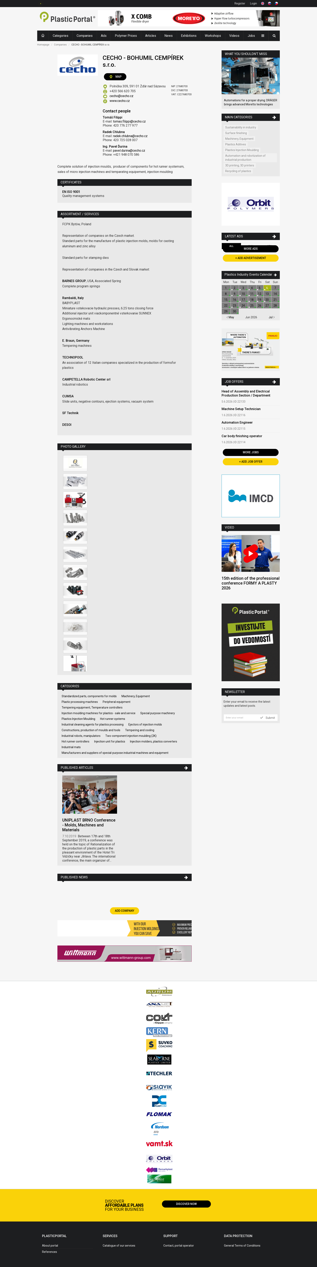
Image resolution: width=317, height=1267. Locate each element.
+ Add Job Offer (250, 461)
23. (235, 305)
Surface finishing (236, 133)
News (168, 36)
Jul (272, 317)
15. (226, 299)
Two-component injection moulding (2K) (130, 735)
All (231, 246)
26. (260, 305)
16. (235, 299)
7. (275, 288)
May (230, 317)
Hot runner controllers (75, 741)
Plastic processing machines (80, 701)
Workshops (213, 36)
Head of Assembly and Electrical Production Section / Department (246, 393)
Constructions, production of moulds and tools (91, 730)
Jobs (251, 36)
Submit (267, 717)
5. (260, 288)
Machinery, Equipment (136, 696)
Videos (234, 36)
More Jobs (251, 452)
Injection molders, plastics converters (153, 741)
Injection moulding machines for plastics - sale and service (98, 713)
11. (252, 293)
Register (240, 3)
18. (252, 299)
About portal (50, 1245)
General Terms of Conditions (242, 1245)
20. (267, 299)
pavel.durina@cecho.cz (129, 150)
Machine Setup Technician (241, 409)
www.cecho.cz (120, 101)
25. (252, 305)
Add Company (124, 910)
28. (275, 305)
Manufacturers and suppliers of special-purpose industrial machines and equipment (115, 752)
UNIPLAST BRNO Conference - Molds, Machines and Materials (88, 825)
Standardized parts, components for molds (89, 696)
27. (267, 305)
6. (267, 288)
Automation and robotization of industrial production (245, 157)
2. (235, 288)
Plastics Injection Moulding (78, 718)
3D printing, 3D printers (239, 165)
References (49, 1251)
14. (275, 293)
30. (235, 311)
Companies (85, 36)
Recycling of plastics (238, 171)
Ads (104, 36)
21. (275, 299)
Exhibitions (189, 36)
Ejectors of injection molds (145, 724)
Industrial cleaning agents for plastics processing (93, 724)
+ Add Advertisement (250, 258)
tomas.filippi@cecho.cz (129, 121)
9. (235, 293)
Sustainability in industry (240, 127)
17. (243, 299)
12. (260, 293)
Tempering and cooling (139, 730)
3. (243, 288)
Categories (60, 36)
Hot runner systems (112, 718)
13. (267, 293)
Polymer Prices (126, 36)
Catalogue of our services (119, 1245)
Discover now (186, 1204)
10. (243, 293)
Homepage (43, 44)
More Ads (251, 248)
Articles (150, 36)
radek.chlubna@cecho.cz (130, 136)
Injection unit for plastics (109, 741)
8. (226, 293)
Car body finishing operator (242, 436)
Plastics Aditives (235, 144)
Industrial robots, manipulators (81, 735)
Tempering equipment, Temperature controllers (92, 707)
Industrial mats (71, 747)
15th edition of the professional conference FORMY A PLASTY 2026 (251, 583)
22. (226, 305)
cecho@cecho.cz (121, 96)
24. (243, 305)
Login (253, 3)
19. (260, 299)
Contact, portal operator (178, 1245)
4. (252, 288)
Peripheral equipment (116, 701)
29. (226, 311)
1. (226, 288)
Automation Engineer (237, 422)
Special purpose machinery (157, 713)
